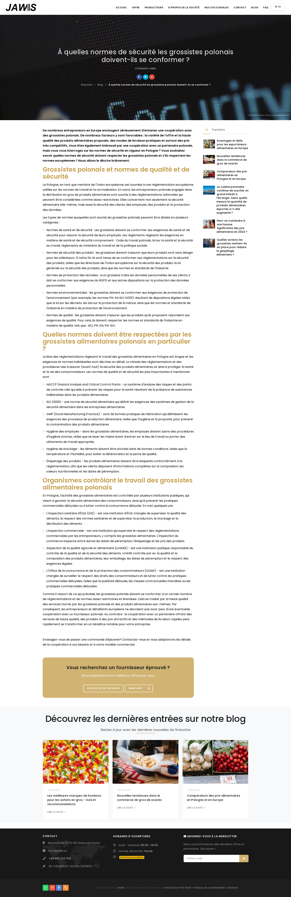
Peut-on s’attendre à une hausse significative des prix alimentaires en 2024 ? (231, 226)
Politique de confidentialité (209, 887)
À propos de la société (182, 7)
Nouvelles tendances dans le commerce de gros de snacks (232, 160)
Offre (134, 7)
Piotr (182, 887)
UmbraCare (171, 887)
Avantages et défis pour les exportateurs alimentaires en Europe (232, 144)
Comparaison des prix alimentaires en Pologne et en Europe (232, 175)
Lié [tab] (206, 129)
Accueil (119, 7)
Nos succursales (215, 7)
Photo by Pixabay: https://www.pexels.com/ (269, 115)
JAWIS (120, 887)
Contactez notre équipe (103, 688)
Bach (188, 887)
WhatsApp (139, 688)
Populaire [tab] (218, 129)
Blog (254, 7)
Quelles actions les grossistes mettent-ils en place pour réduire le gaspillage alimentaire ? (231, 247)
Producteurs (152, 7)
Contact (239, 7)
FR (278, 6)
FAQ (265, 7)
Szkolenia (232, 887)
